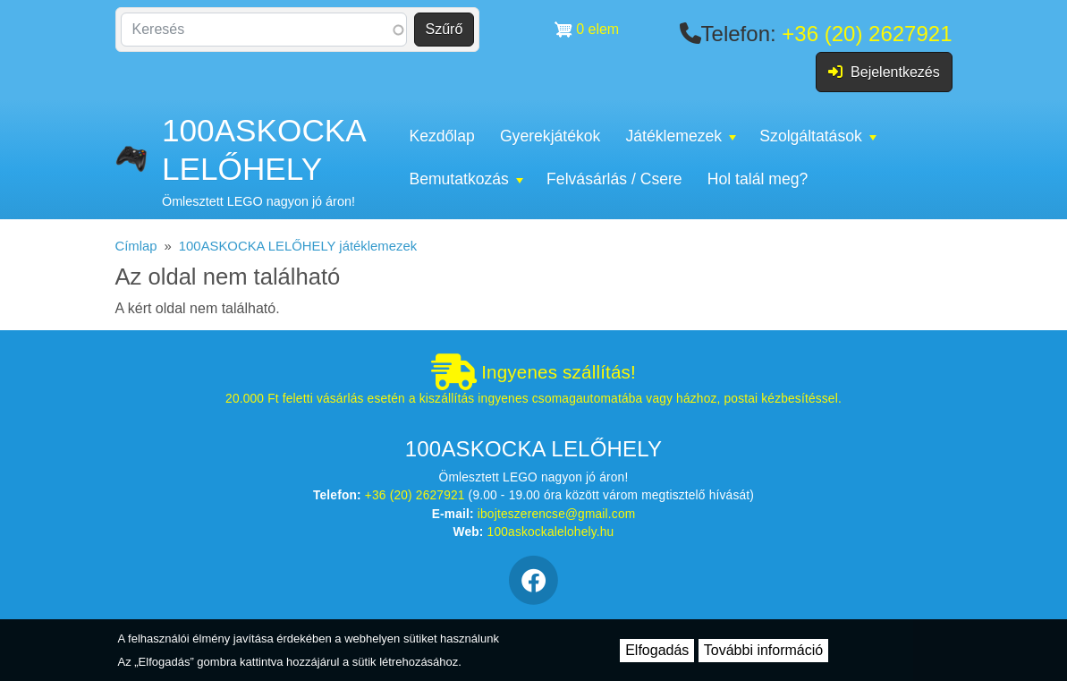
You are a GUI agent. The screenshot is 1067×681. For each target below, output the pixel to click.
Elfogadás (657, 650)
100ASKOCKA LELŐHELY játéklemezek (298, 246)
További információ (763, 650)
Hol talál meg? (757, 179)
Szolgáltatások (817, 136)
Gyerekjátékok (550, 136)
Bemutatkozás (465, 179)
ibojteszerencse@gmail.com (557, 514)
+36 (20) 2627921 (867, 33)
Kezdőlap (441, 136)
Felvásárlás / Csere (614, 179)
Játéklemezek (681, 136)
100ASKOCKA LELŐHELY (263, 149)
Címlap (136, 246)
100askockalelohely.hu (550, 532)
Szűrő (444, 29)
